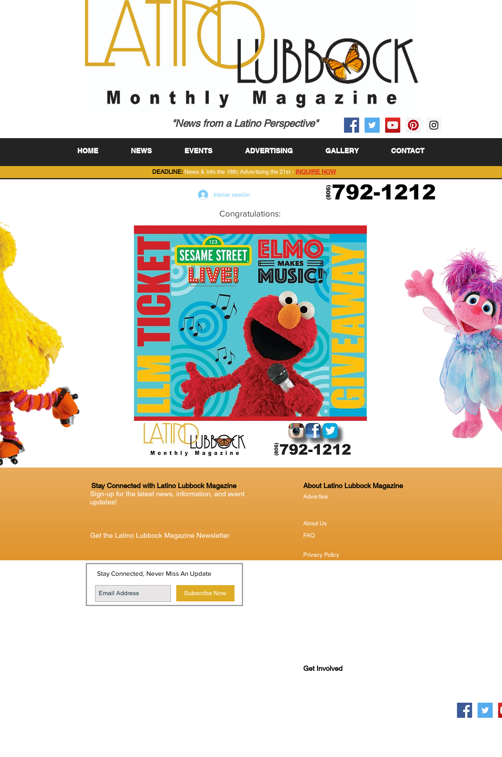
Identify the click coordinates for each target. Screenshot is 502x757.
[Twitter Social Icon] (372, 125)
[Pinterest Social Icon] (413, 125)
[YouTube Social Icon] (392, 125)
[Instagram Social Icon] (433, 125)
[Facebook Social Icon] (351, 125)
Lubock (329, 700)
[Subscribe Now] (205, 593)
